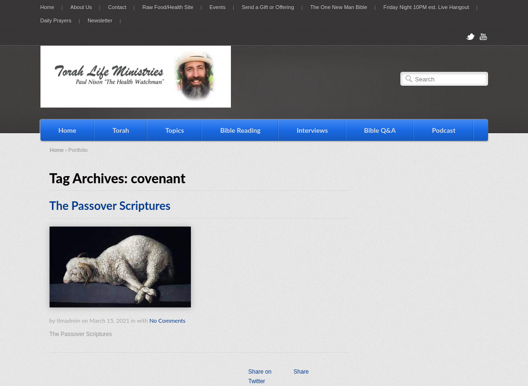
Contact (117, 7)
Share (301, 371)
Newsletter (100, 20)
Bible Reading (240, 130)
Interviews (312, 130)
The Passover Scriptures (110, 205)
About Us (81, 7)
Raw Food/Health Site (167, 7)
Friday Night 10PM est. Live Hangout (426, 7)
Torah (120, 130)
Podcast (444, 130)
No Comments (167, 320)
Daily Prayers (55, 20)
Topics (174, 130)
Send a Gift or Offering (268, 7)
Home (47, 7)
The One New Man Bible (339, 7)
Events (217, 7)
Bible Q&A (380, 130)
